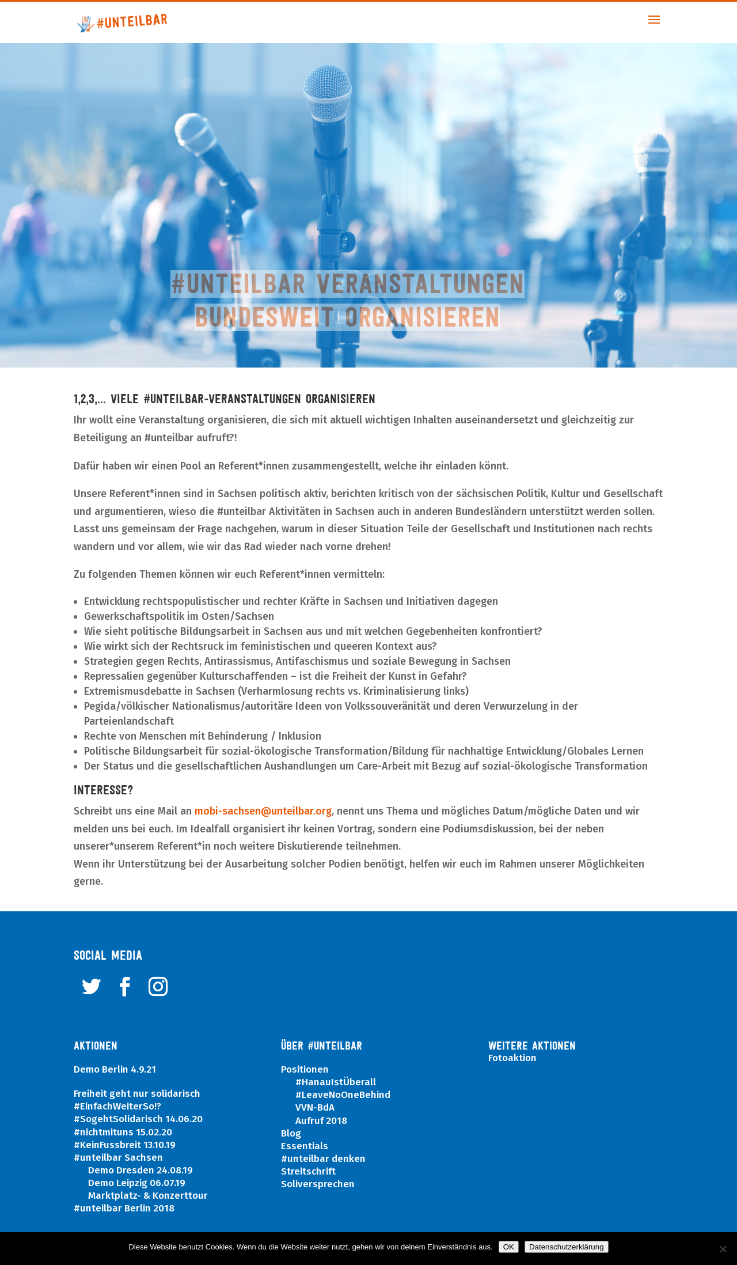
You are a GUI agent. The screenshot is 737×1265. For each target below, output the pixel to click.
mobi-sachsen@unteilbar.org (263, 811)
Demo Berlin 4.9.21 (115, 1069)
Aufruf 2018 (321, 1121)
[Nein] (722, 1249)
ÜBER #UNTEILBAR (321, 1045)
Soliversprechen (318, 1184)
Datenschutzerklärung (566, 1247)
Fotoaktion (512, 1058)
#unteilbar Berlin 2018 (124, 1208)
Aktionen (95, 1045)
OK (508, 1247)
